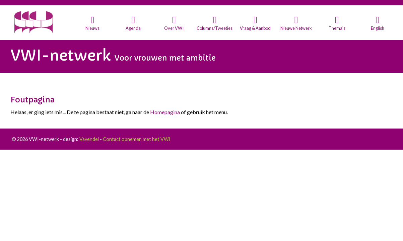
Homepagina (165, 112)
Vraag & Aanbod (255, 28)
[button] (92, 23)
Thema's (337, 28)
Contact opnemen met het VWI (137, 139)
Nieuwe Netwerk (296, 28)
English (377, 28)
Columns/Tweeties (214, 28)
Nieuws (92, 28)
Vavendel (89, 139)
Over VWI (174, 28)
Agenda (133, 28)
